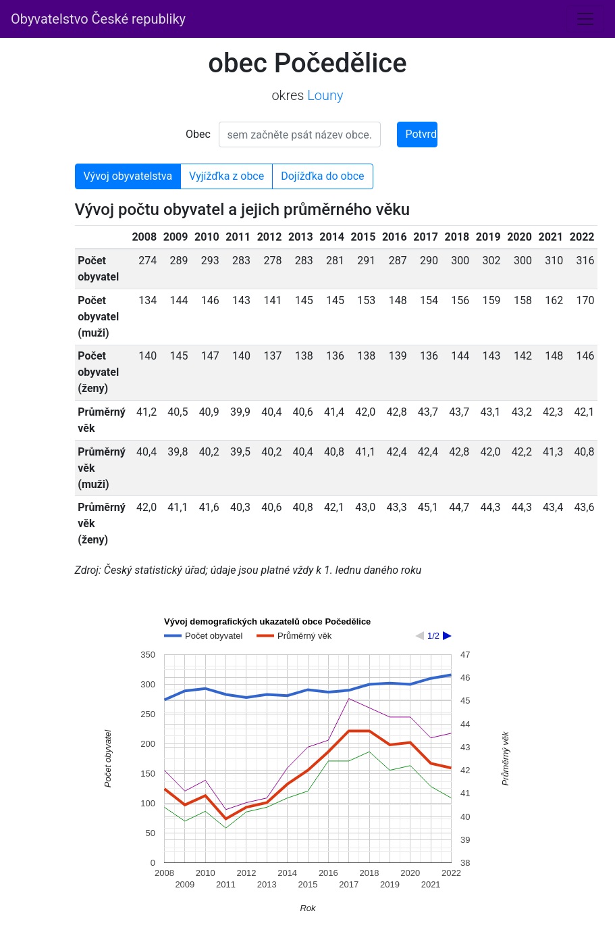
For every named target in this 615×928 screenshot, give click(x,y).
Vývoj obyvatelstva (128, 176)
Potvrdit (421, 134)
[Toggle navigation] (585, 18)
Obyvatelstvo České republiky (98, 19)
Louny (325, 95)
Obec (198, 134)
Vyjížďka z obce (226, 176)
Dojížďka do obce (322, 176)
